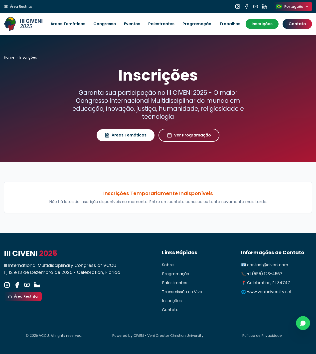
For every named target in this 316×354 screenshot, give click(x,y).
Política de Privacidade (262, 335)
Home (9, 57)
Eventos (132, 24)
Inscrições (262, 24)
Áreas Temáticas (67, 24)
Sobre (168, 265)
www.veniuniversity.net (269, 292)
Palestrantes (161, 24)
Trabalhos (229, 24)
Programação (196, 24)
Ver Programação (189, 135)
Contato (297, 24)
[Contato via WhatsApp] (303, 323)
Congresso (104, 24)
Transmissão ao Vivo (182, 292)
